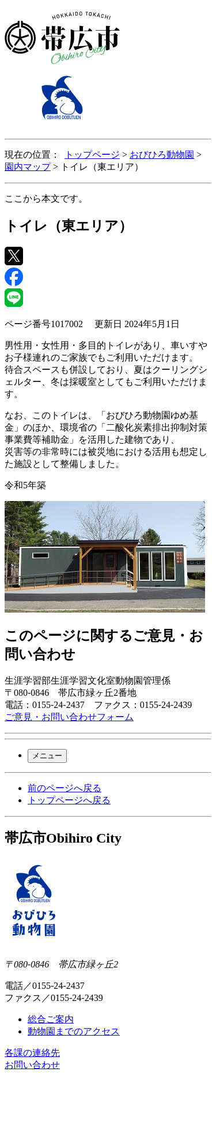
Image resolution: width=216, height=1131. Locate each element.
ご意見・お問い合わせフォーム (69, 717)
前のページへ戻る (64, 788)
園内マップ (28, 167)
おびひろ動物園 (162, 155)
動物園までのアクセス (74, 1031)
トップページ (92, 155)
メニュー (47, 755)
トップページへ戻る (69, 800)
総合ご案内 (51, 1019)
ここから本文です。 (46, 198)
